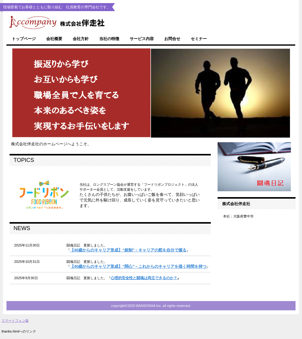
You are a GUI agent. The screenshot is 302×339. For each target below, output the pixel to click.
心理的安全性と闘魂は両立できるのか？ (144, 278)
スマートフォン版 (15, 320)
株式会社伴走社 (111, 22)
